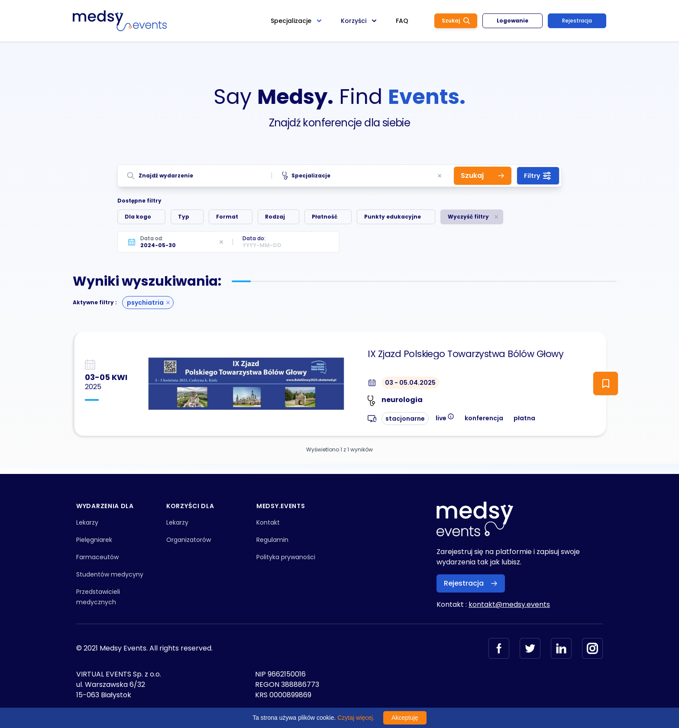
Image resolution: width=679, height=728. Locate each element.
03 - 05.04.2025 (410, 382)
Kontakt (268, 522)
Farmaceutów (97, 557)
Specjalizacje (306, 176)
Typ (183, 216)
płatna (524, 418)
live (445, 417)
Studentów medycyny (109, 574)
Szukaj (456, 20)
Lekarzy (87, 522)
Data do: (253, 238)
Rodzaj (275, 216)
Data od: (151, 238)
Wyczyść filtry (468, 216)
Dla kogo (138, 216)
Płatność (324, 216)
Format (227, 216)
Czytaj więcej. (356, 717)
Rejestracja (577, 20)
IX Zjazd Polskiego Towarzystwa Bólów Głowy (465, 354)
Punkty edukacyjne (392, 216)
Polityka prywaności (285, 557)
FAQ (402, 20)
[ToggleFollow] (605, 383)
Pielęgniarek (94, 539)
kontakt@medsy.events (509, 604)
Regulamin (272, 539)
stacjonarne (405, 418)
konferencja (484, 418)
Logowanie (512, 20)
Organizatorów (188, 539)
